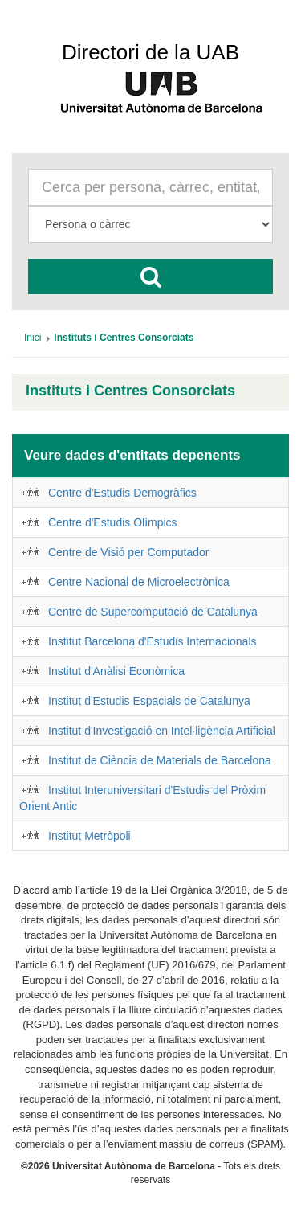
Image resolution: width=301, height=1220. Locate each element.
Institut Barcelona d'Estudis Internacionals (152, 641)
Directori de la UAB (150, 52)
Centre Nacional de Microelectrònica (139, 581)
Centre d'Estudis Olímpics (112, 522)
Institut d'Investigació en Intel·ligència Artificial (161, 730)
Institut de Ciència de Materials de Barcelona (159, 760)
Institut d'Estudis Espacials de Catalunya (149, 700)
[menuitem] (32, 337)
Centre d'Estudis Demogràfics (122, 492)
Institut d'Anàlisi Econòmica (116, 671)
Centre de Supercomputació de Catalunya (153, 611)
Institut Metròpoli (89, 835)
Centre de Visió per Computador (128, 552)
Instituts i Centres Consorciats (130, 391)
